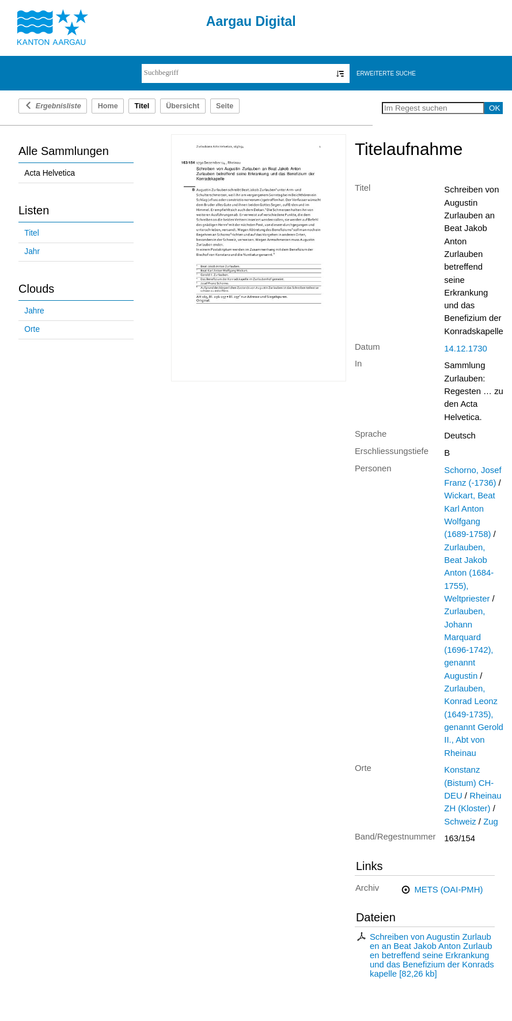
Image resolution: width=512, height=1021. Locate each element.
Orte (32, 329)
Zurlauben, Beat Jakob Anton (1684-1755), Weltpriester (469, 573)
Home (108, 106)
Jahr (32, 251)
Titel (31, 233)
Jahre (34, 311)
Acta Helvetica (49, 173)
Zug (490, 821)
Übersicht (182, 106)
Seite (224, 106)
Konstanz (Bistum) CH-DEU (469, 782)
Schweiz (460, 821)
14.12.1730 (465, 348)
